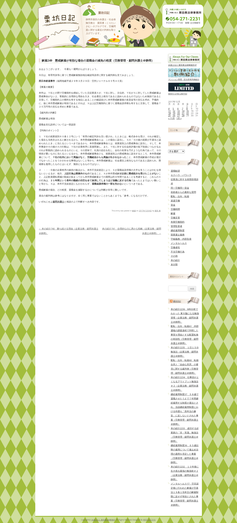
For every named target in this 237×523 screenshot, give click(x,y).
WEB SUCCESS (149, 520)
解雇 (134, 210)
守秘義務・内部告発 (181, 238)
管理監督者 (176, 226)
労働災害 (175, 217)
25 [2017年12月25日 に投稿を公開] (169, 115)
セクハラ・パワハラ (181, 175)
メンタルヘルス (179, 243)
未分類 (174, 264)
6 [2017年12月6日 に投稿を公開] (178, 108)
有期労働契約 (178, 221)
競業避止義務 (178, 234)
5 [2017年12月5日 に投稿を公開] (173, 108)
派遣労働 (175, 200)
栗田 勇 (158, 210)
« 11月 (171, 118)
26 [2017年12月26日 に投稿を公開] (174, 115)
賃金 (173, 204)
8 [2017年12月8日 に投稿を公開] (187, 108)
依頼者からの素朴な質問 (183, 192)
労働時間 (175, 209)
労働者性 (175, 247)
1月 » (179, 118)
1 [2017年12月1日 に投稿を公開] (187, 106)
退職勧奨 (175, 170)
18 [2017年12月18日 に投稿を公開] (169, 113)
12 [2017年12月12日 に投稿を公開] (174, 110)
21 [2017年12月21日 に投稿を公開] (183, 113)
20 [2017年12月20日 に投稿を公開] (178, 113)
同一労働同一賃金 (180, 187)
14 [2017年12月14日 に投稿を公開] (183, 110)
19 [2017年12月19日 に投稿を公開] (174, 113)
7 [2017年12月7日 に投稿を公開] (182, 108)
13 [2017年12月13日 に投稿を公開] (178, 110)
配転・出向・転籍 (180, 196)
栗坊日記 (104, 12)
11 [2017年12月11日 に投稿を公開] (169, 110)
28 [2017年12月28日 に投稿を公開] (183, 115)
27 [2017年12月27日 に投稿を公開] (178, 115)
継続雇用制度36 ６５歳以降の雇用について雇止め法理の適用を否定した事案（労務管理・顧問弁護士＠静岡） (185, 454)
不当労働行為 (178, 251)
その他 (174, 256)
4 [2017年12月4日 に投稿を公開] (168, 108)
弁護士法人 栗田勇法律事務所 (103, 520)
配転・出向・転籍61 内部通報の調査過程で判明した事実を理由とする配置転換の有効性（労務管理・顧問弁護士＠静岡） (185, 335)
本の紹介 (175, 260)
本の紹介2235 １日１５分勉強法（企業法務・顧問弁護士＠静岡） (185, 352)
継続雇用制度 (178, 230)
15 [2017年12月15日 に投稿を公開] (187, 110)
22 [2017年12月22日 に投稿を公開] (187, 113)
